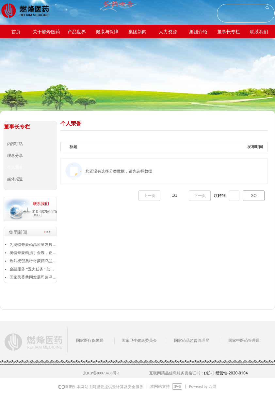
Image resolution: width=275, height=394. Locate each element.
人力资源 (168, 31)
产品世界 (77, 31)
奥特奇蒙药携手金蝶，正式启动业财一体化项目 (33, 252)
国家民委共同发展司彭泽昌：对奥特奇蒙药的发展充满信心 (33, 277)
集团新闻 (137, 31)
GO (254, 195)
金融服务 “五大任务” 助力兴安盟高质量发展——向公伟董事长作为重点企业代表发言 (33, 269)
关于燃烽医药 (46, 31)
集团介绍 (198, 31)
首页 (16, 31)
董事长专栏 (228, 31)
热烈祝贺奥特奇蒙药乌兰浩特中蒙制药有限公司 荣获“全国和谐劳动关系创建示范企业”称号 (33, 261)
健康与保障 (107, 31)
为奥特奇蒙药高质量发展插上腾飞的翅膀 (33, 244)
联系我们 (259, 31)
